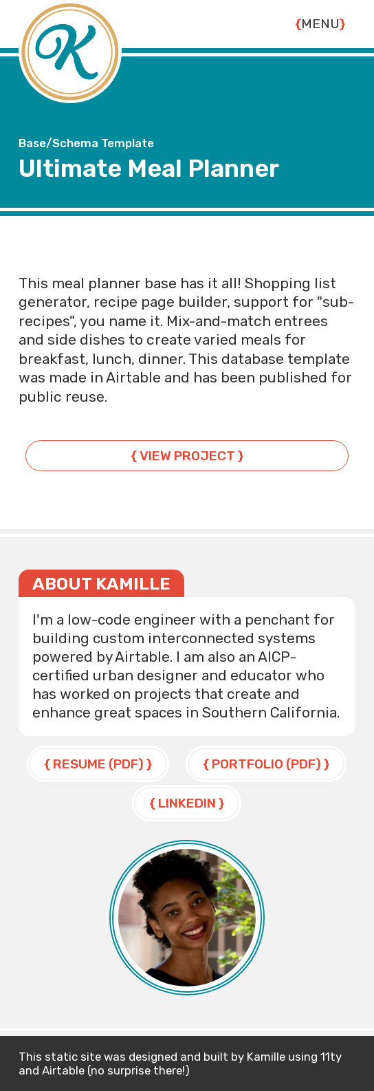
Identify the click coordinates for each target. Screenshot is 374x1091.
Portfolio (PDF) (266, 764)
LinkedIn (187, 803)
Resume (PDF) (98, 764)
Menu (320, 24)
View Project (187, 456)
